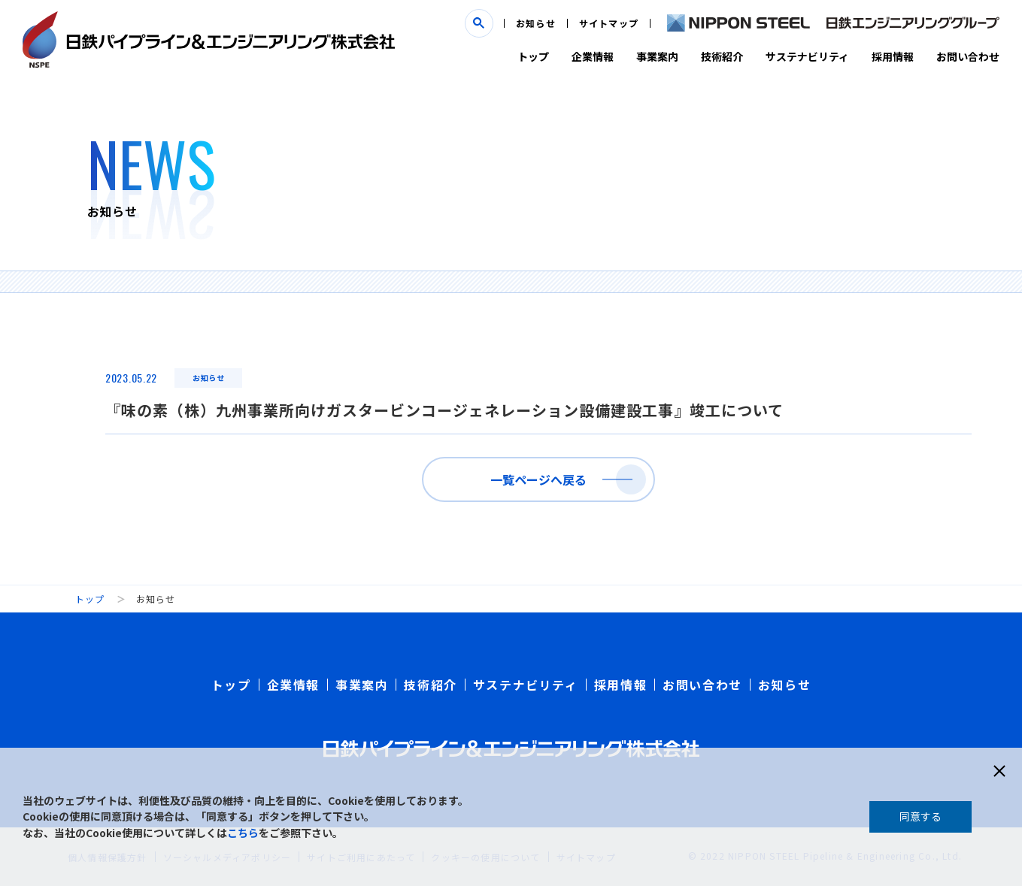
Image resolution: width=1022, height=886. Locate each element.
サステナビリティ (807, 56)
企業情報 (593, 56)
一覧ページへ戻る (538, 479)
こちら (243, 832)
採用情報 (893, 56)
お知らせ (536, 23)
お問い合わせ (967, 56)
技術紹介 (722, 56)
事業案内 (657, 56)
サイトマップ (608, 23)
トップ (533, 56)
